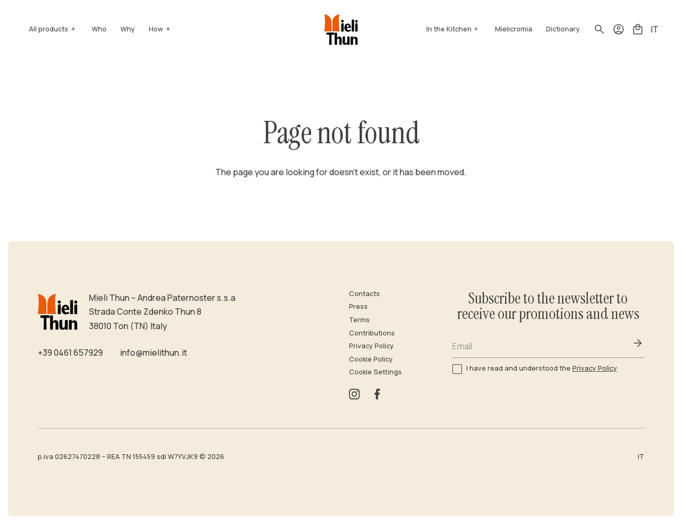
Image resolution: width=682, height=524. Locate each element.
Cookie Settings (375, 371)
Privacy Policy (371, 345)
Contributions (372, 333)
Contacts (364, 293)
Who (99, 29)
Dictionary (563, 29)
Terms (359, 319)
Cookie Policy (371, 359)
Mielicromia (513, 29)
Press (358, 306)
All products (48, 29)
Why (127, 29)
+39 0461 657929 (70, 352)
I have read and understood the (541, 368)
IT (655, 29)
